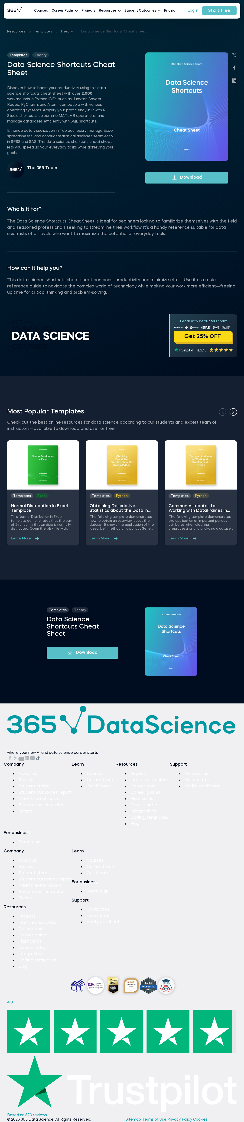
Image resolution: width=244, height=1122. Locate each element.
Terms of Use (154, 1120)
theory (67, 31)
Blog (135, 824)
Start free (219, 11)
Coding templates (149, 818)
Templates (43, 31)
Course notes (144, 805)
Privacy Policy (180, 1120)
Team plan (30, 842)
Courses (41, 10)
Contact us (196, 774)
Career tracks (101, 780)
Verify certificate (203, 786)
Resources (16, 31)
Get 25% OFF (202, 336)
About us (28, 774)
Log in (193, 11)
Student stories (35, 786)
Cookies (200, 1120)
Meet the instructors (40, 799)
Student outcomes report (45, 792)
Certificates (99, 786)
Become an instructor (41, 805)
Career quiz (142, 786)
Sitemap (134, 1120)
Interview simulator (150, 780)
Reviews (27, 780)
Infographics (143, 811)
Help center (197, 780)
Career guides (145, 792)
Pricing (169, 10)
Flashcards (141, 799)
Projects (88, 10)
